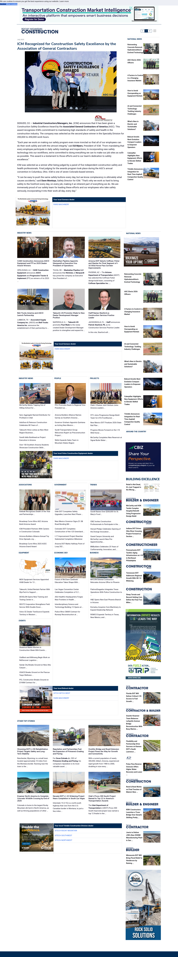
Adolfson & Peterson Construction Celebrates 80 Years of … (33, 423)
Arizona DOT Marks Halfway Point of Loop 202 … (69, 545)
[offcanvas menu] (155, 30)
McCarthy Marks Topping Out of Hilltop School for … (32, 406)
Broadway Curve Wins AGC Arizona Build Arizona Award (33, 522)
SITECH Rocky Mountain (66, 830)
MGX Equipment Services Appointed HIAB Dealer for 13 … (34, 580)
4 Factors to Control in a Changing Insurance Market (135, 78)
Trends (93, 485)
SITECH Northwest (63, 840)
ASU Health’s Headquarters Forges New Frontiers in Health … (69, 598)
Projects (94, 378)
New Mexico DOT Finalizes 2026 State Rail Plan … (105, 423)
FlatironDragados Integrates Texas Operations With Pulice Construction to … (106, 592)
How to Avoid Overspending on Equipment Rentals (134, 93)
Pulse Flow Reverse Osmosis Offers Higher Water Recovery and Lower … (134, 769)
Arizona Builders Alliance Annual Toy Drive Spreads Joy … (34, 537)
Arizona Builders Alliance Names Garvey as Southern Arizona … (68, 416)
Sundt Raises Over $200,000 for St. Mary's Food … (104, 513)
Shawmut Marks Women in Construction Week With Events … (32, 648)
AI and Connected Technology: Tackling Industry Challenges (132, 346)
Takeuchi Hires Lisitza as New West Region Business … (33, 431)
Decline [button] (3, 4)
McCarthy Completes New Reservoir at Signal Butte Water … (106, 438)
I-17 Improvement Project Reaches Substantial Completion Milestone (69, 537)
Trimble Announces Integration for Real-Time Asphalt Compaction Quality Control (135, 174)
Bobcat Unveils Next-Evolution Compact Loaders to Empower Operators (134, 142)
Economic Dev (61, 553)
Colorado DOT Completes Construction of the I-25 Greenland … (69, 530)
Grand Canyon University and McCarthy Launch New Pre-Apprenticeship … (102, 539)
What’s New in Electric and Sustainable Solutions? (133, 364)
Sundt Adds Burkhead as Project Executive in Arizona (32, 438)
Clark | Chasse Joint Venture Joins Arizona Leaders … (104, 406)
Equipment (24, 553)
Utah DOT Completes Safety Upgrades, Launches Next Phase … (69, 512)
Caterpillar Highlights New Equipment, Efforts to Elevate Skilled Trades (134, 158)
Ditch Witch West (61, 693)
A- (142, 31)
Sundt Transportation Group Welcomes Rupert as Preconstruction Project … (70, 432)
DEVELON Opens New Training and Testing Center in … (33, 598)
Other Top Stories (26, 721)
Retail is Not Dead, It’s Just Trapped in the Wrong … (133, 487)
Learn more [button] (64, 1)
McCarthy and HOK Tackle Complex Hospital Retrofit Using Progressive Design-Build (133, 511)
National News (134, 39)
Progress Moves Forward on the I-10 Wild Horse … (105, 431)
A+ (150, 31)
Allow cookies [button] (11, 4)
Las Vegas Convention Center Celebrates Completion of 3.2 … (67, 590)
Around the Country (136, 432)
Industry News (24, 233)
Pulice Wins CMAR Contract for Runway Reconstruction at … (67, 613)
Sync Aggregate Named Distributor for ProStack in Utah (34, 416)
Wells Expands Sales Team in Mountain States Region (67, 441)
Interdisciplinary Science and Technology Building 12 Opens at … (69, 605)
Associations (25, 485)
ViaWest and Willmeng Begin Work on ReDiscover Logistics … (34, 658)
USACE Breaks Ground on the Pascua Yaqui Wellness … (34, 673)
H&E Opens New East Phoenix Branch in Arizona (105, 601)
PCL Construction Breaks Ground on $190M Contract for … (34, 681)
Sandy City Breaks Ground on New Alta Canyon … (35, 666)
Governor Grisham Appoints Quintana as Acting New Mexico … (70, 423)
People (57, 378)
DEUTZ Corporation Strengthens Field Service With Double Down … (34, 605)
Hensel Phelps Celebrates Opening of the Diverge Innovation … (105, 530)
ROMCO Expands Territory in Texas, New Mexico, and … (104, 615)
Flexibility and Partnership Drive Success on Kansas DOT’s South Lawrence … (133, 746)
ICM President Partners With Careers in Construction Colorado (34, 530)
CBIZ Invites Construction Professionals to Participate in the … (105, 522)
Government (60, 485)
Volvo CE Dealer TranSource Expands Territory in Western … (34, 613)
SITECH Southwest (63, 835)
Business (94, 553)
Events (22, 621)
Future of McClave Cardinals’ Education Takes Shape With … (67, 580)
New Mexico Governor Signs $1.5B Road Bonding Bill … (69, 522)
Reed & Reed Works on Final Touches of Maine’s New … (134, 789)
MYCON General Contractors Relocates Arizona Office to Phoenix (105, 580)
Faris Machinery (61, 204)
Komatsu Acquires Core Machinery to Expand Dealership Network (105, 608)
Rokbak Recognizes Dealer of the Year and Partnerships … (34, 512)
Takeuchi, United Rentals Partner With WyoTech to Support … (34, 590)
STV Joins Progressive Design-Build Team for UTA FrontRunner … (104, 416)
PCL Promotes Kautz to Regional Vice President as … (70, 406)
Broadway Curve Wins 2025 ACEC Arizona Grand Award (33, 545)
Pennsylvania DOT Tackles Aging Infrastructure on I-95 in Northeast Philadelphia (134, 555)
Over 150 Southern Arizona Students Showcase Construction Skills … (34, 446)
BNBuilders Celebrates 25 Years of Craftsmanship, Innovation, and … (104, 548)
